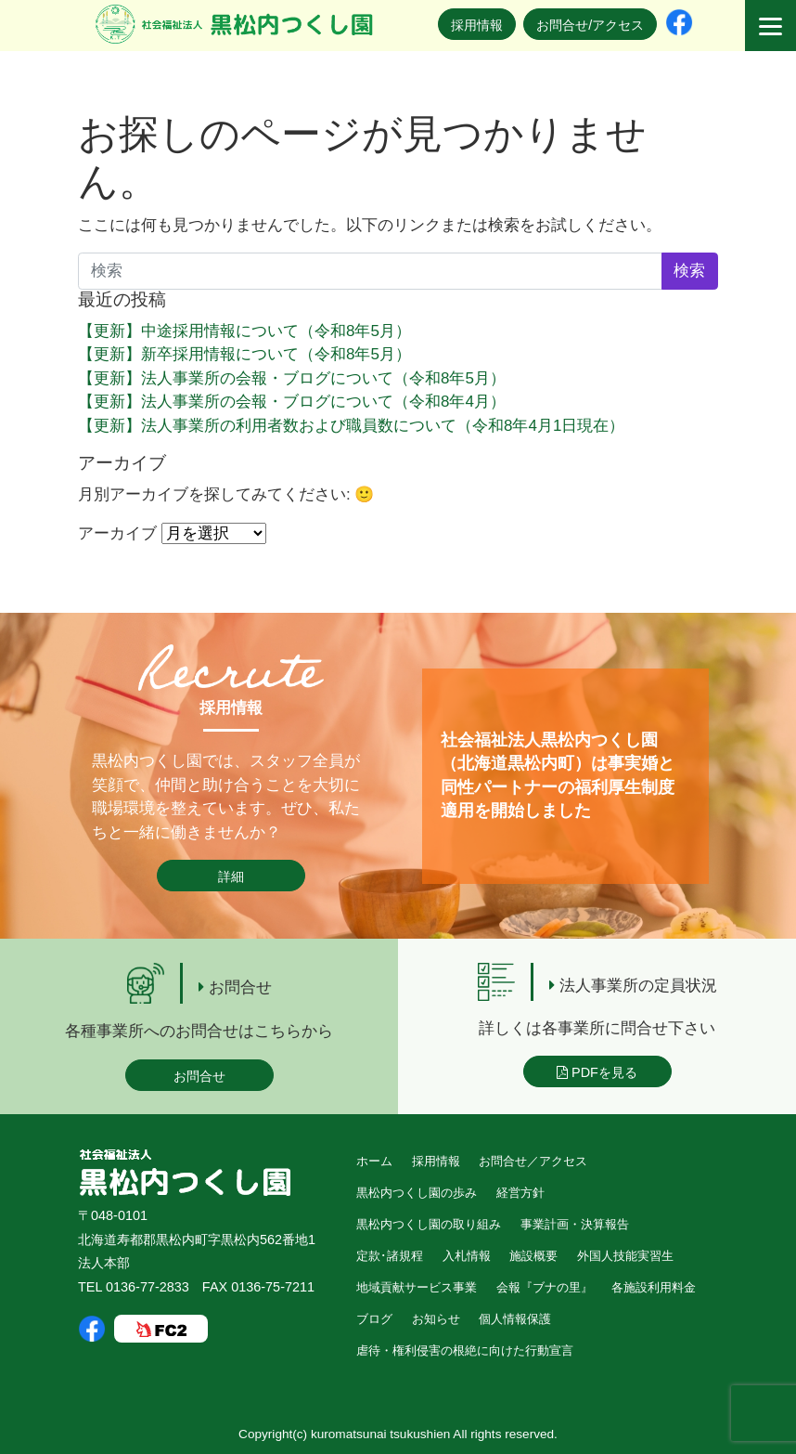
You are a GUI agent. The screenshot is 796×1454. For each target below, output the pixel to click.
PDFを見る (597, 1072)
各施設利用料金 (653, 1287)
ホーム (374, 1161)
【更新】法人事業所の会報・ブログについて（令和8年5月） (292, 378)
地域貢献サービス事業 (416, 1287)
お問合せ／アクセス (533, 1161)
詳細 (231, 876)
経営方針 (520, 1193)
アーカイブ (117, 533)
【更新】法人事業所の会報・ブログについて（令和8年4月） (292, 401)
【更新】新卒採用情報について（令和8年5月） (244, 354)
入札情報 (467, 1256)
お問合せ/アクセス (590, 25)
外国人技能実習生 (625, 1256)
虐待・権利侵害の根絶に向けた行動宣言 (464, 1350)
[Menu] (770, 25)
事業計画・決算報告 (574, 1224)
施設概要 (533, 1256)
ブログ (374, 1319)
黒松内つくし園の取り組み (428, 1224)
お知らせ (436, 1319)
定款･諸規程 (389, 1256)
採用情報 (477, 25)
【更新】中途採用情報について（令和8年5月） (244, 331)
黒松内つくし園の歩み (416, 1193)
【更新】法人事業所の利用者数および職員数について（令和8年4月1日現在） (351, 426)
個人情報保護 (515, 1319)
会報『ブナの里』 (544, 1287)
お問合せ (199, 1076)
